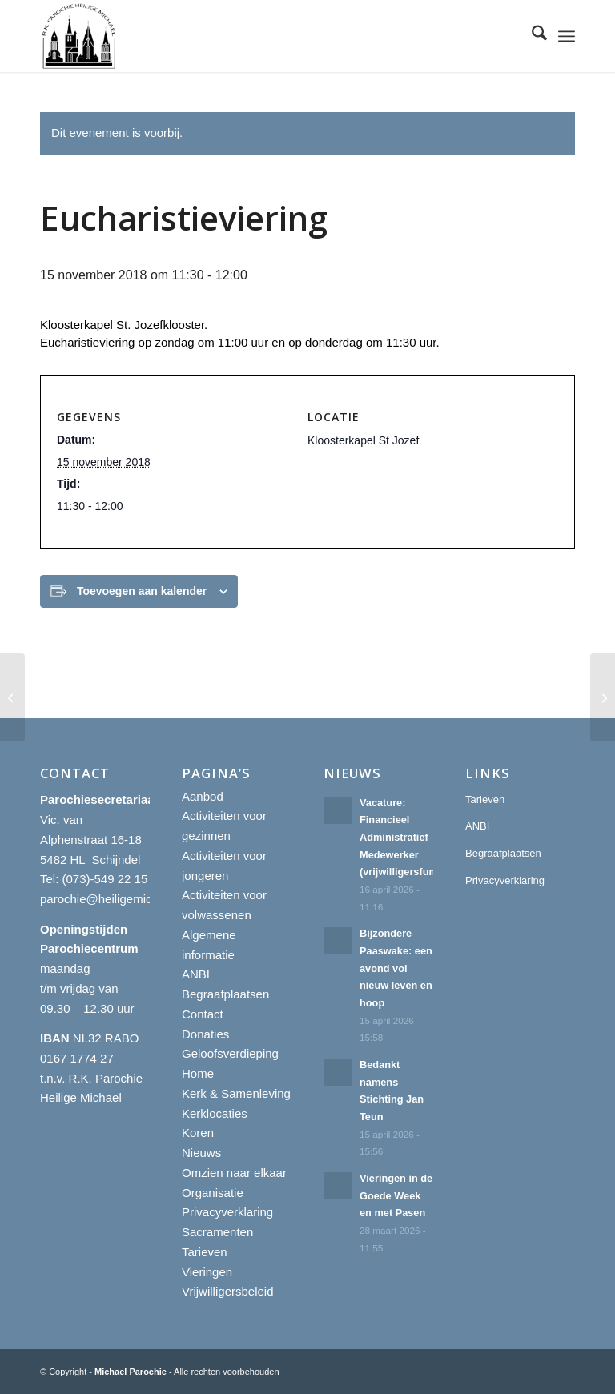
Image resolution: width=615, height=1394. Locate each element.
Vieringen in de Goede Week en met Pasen (396, 1195)
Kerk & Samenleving (236, 1093)
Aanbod (202, 796)
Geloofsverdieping (230, 1053)
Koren (198, 1132)
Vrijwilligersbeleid (228, 1291)
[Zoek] (531, 36)
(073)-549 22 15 (105, 879)
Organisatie (212, 1192)
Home (198, 1073)
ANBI (196, 974)
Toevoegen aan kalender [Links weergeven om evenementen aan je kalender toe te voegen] (142, 591)
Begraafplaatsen (225, 994)
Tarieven (204, 1252)
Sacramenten (217, 1232)
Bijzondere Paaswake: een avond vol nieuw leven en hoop (396, 968)
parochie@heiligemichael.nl (113, 899)
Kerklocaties (214, 1113)
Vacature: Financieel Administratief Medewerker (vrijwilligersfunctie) (409, 837)
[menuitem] (531, 36)
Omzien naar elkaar (234, 1172)
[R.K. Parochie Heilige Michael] (79, 36)
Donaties (205, 1034)
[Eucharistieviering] (12, 697)
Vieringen (207, 1272)
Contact (202, 1014)
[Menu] (566, 36)
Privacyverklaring (227, 1212)
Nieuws (201, 1152)
